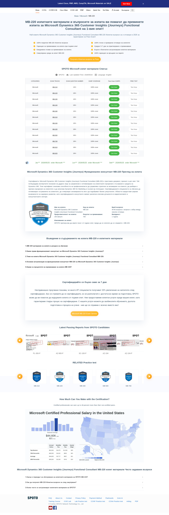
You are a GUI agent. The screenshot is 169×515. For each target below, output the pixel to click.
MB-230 (54, 99)
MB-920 (54, 153)
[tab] (84, 246)
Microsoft (83, 16)
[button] (84, 246)
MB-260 (54, 111)
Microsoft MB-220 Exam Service (84, 314)
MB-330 (54, 123)
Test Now (134, 87)
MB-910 (54, 147)
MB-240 (54, 105)
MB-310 (54, 117)
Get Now (126, 4)
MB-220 (54, 93)
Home (76, 16)
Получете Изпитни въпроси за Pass (84, 59)
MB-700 (54, 141)
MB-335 (54, 129)
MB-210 (54, 87)
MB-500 (54, 135)
